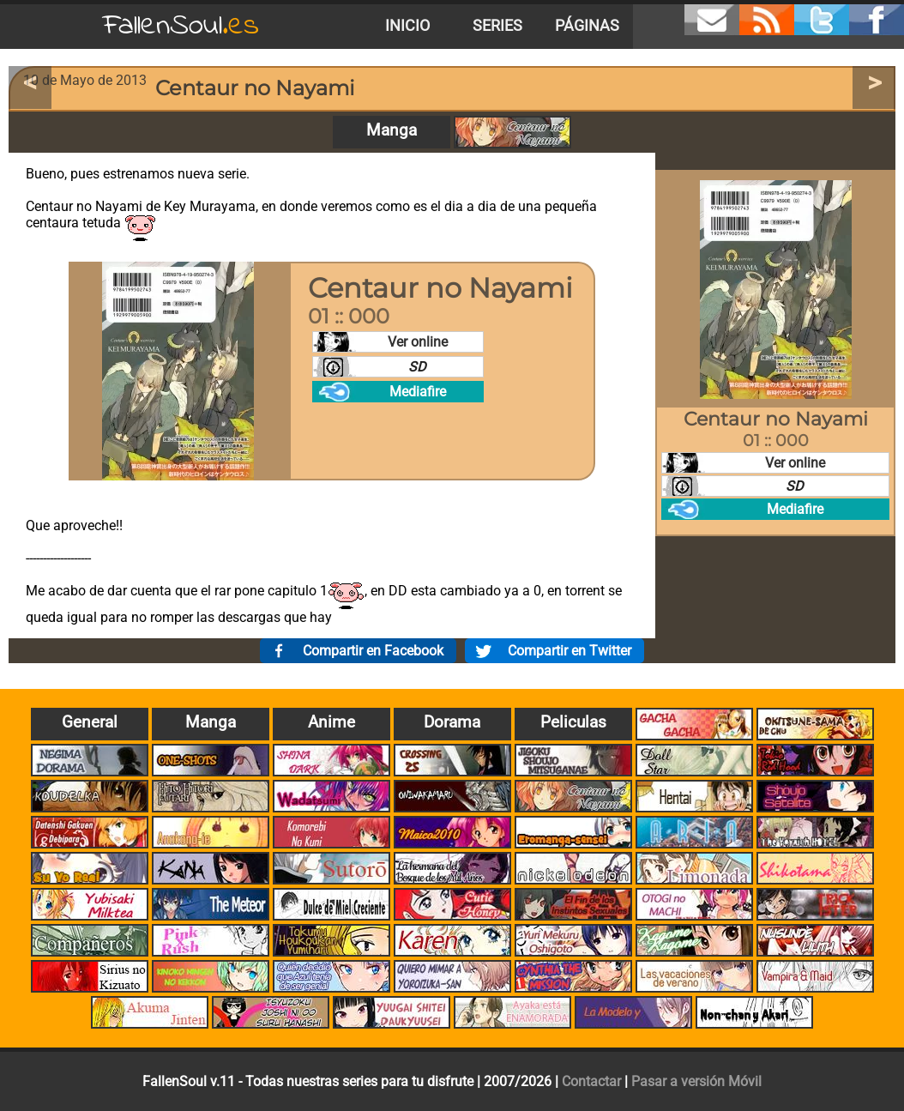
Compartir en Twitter (569, 651)
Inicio (407, 25)
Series (497, 25)
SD (417, 367)
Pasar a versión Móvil (696, 1081)
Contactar (591, 1081)
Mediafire (417, 391)
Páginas (587, 25)
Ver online (418, 342)
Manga (391, 130)
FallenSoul (181, 26)
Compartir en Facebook (373, 651)
